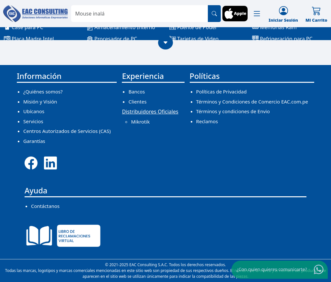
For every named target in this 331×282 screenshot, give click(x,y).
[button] (257, 13)
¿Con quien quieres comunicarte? (272, 269)
